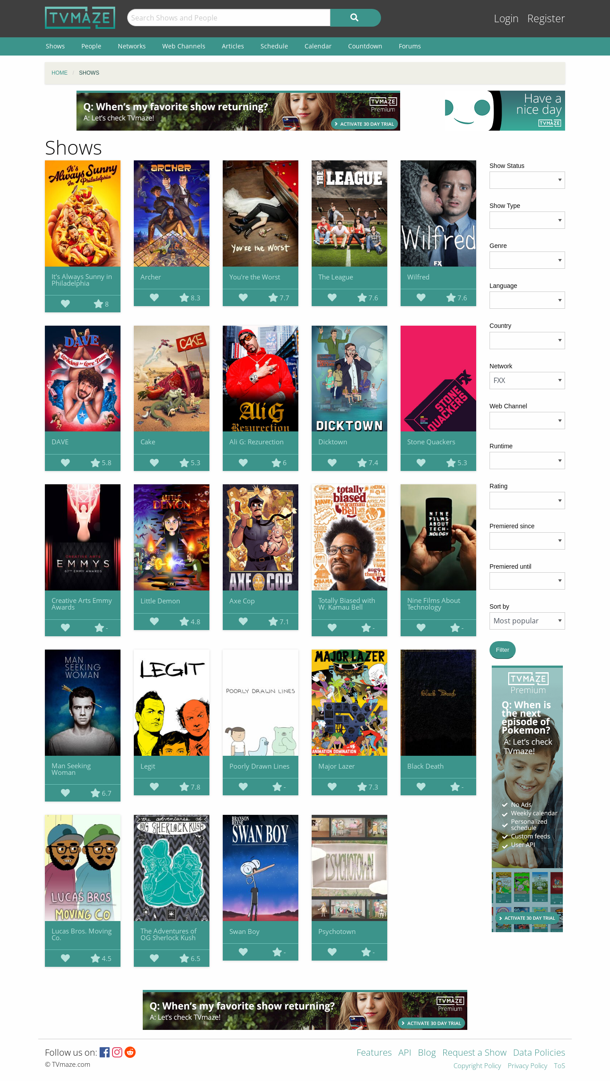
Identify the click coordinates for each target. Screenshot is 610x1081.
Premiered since (512, 526)
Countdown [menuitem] (365, 46)
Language (503, 285)
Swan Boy (244, 931)
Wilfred (418, 276)
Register (546, 18)
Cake (147, 441)
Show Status (507, 165)
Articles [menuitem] (233, 46)
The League (335, 276)
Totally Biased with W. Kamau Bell (346, 603)
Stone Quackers (431, 441)
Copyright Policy (477, 1066)
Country (500, 325)
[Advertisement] (238, 111)
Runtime (501, 446)
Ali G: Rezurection (256, 441)
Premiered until (510, 566)
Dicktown (332, 441)
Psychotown (337, 931)
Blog (427, 1053)
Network (501, 366)
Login (506, 18)
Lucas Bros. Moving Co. (82, 934)
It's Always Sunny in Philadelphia (82, 279)
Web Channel (508, 406)
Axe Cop (242, 600)
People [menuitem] (91, 46)
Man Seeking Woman (71, 769)
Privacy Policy (527, 1066)
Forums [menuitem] (410, 46)
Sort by (499, 606)
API (404, 1053)
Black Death (425, 766)
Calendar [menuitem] (318, 46)
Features (374, 1053)
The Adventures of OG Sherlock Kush (168, 934)
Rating (498, 486)
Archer (150, 276)
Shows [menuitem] (55, 46)
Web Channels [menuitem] (183, 46)
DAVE (60, 441)
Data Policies (539, 1053)
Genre (498, 245)
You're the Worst (254, 276)
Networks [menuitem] (132, 46)
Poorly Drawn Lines (259, 766)
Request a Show (474, 1053)
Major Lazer (336, 766)
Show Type (505, 205)
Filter (503, 649)
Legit (147, 766)
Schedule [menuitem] (274, 46)
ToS (559, 1066)
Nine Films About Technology (433, 603)
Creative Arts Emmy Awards (82, 603)
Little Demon (160, 600)
